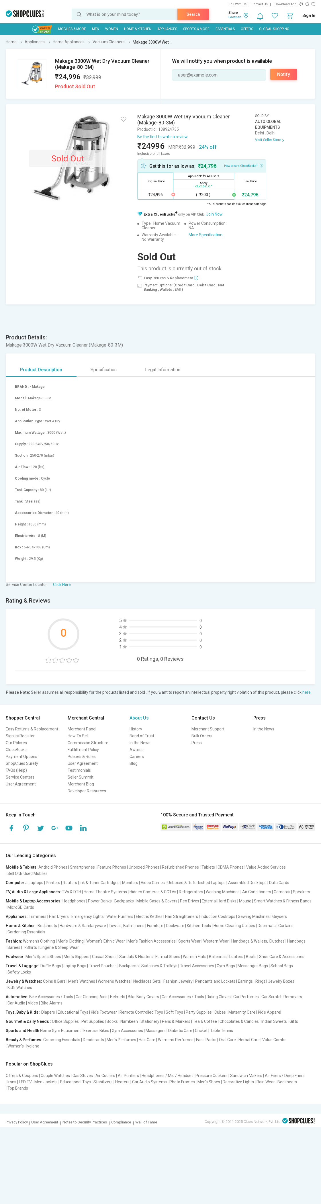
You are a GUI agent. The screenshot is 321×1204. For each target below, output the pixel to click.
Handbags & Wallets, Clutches (258, 941)
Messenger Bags (253, 965)
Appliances (167, 29)
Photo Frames (182, 1082)
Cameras (282, 892)
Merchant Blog (81, 784)
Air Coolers (105, 1075)
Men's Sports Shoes (43, 956)
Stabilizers (103, 1082)
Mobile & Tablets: (22, 867)
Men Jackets (46, 1082)
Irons (11, 1082)
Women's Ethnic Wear (105, 941)
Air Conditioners (256, 892)
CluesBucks (16, 749)
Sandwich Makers (246, 1075)
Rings (260, 981)
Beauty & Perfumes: (24, 1039)
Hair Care (147, 1039)
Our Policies (16, 742)
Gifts (293, 1021)
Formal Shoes (167, 956)
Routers (70, 882)
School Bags (282, 965)
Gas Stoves (83, 1075)
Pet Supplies (92, 1021)
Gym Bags (226, 965)
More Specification (205, 234)
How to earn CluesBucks (243, 165)
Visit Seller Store (268, 140)
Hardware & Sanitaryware (83, 925)
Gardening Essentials (26, 932)
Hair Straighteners (181, 916)
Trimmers (37, 916)
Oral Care (227, 1039)
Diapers (48, 1012)
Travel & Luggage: (23, 965)
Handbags (296, 941)
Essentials (225, 29)
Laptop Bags (75, 965)
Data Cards (279, 882)
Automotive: (17, 996)
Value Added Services (266, 867)
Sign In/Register (20, 736)
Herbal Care (249, 1039)
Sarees (13, 947)
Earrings (245, 981)
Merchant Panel (82, 729)
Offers (247, 29)
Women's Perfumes (175, 1039)
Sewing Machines (254, 916)
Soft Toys (174, 1012)
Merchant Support (207, 729)
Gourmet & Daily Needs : (28, 1021)
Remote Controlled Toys (141, 1012)
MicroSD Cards (20, 907)
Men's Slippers (76, 956)
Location (234, 17)
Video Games (153, 882)
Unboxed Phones (144, 867)
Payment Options (21, 756)
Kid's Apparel (269, 1012)
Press (196, 742)
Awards (137, 749)
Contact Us (259, 4)
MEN (95, 29)
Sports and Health (22, 1030)
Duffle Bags (50, 965)
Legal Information (162, 369)
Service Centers (20, 777)
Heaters (122, 1082)
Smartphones (82, 867)
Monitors (130, 882)
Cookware (175, 925)
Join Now (214, 214)
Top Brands (17, 1088)
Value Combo (274, 1039)
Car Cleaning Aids (91, 996)
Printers (53, 882)
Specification (104, 369)
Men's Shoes (208, 1082)
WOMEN (111, 29)
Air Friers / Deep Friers (285, 1075)
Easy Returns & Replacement (32, 729)
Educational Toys (73, 1012)
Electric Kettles (149, 916)
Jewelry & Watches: (24, 981)
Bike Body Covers (143, 996)
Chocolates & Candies (239, 1021)
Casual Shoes (104, 956)
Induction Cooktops (218, 916)
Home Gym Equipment (60, 1030)
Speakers (301, 892)
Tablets (208, 867)
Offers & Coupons (22, 1075)
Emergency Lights (87, 916)
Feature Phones (111, 867)
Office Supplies (65, 1021)
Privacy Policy (17, 1122)
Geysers (279, 916)
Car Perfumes (246, 996)
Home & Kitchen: (21, 925)
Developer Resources (87, 791)
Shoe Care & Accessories (281, 956)
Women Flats (194, 956)
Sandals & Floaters (136, 956)
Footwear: (15, 956)
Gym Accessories (127, 1030)
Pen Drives (189, 901)
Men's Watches (81, 981)
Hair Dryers (59, 916)
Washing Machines (223, 892)
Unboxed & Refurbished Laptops (196, 882)
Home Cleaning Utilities (234, 925)
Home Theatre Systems (105, 892)
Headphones (73, 901)
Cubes (220, 1012)
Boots (251, 956)
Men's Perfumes (121, 1039)
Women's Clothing (39, 941)
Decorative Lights (238, 1082)
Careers (137, 756)
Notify (283, 74)
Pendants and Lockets (215, 981)
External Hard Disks (219, 901)
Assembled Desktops (247, 882)
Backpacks (124, 901)
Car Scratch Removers (281, 996)
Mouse (245, 901)
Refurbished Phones (180, 867)
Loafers (236, 956)
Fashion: (14, 941)
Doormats (267, 925)
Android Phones (52, 867)
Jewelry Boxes (281, 981)
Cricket (201, 1030)
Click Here (62, 584)
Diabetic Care (180, 1030)
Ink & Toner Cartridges (100, 882)
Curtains (285, 925)
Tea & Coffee (205, 1021)
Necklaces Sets (147, 981)
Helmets (117, 996)
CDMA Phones (231, 867)
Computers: (17, 882)
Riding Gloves (219, 996)
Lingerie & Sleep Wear (59, 947)
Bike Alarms (51, 1003)
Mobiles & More (72, 29)
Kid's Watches (19, 987)
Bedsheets (47, 925)
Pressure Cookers (211, 1075)
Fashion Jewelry (178, 981)
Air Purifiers (128, 1075)
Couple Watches (55, 1075)
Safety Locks (19, 972)
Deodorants (93, 1039)
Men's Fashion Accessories (152, 941)
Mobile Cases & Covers (156, 901)
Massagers (156, 1030)
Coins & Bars (54, 981)
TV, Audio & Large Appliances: (33, 892)
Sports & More (196, 29)
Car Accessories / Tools (183, 996)
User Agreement (21, 784)
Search (193, 14)
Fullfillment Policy (83, 749)
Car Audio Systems (149, 1082)
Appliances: (17, 916)
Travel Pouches (103, 965)
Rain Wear (266, 1082)
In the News (140, 742)
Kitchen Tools (199, 925)
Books (112, 1021)
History (136, 729)
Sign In (308, 15)
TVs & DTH (71, 892)
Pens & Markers (176, 1021)
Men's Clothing (71, 941)
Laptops (36, 882)
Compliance (121, 1122)
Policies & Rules (82, 756)
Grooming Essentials (61, 1039)
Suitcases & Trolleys (159, 965)
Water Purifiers (119, 916)
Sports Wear (189, 941)
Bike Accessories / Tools (51, 996)
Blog (134, 763)
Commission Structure (88, 742)
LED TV (25, 1082)
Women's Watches (114, 981)
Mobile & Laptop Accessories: (34, 901)
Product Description (41, 369)
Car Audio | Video (22, 1003)
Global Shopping (274, 29)
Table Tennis (221, 1030)
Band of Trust (142, 736)
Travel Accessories (197, 965)
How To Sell (78, 736)
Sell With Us (237, 4)
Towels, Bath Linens (126, 925)
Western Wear (216, 941)
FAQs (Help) (16, 770)
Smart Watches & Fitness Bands (283, 901)
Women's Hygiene (23, 1046)
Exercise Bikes (96, 1030)
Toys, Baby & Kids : (23, 1012)
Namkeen (129, 1021)
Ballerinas (218, 956)
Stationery (149, 1021)
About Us (139, 718)
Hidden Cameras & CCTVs (153, 892)
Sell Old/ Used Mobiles (27, 873)
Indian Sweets (274, 1021)
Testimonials (79, 770)
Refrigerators (191, 892)
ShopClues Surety (22, 763)
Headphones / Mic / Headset (167, 1075)
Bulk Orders (201, 736)
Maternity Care (241, 1012)
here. (307, 692)
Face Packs (206, 1039)
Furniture (155, 925)
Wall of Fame (146, 1122)
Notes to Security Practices (84, 1122)
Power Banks (100, 901)
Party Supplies (199, 1012)
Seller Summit (80, 777)
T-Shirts (30, 947)
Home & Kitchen (137, 29)
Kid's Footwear (104, 1012)
